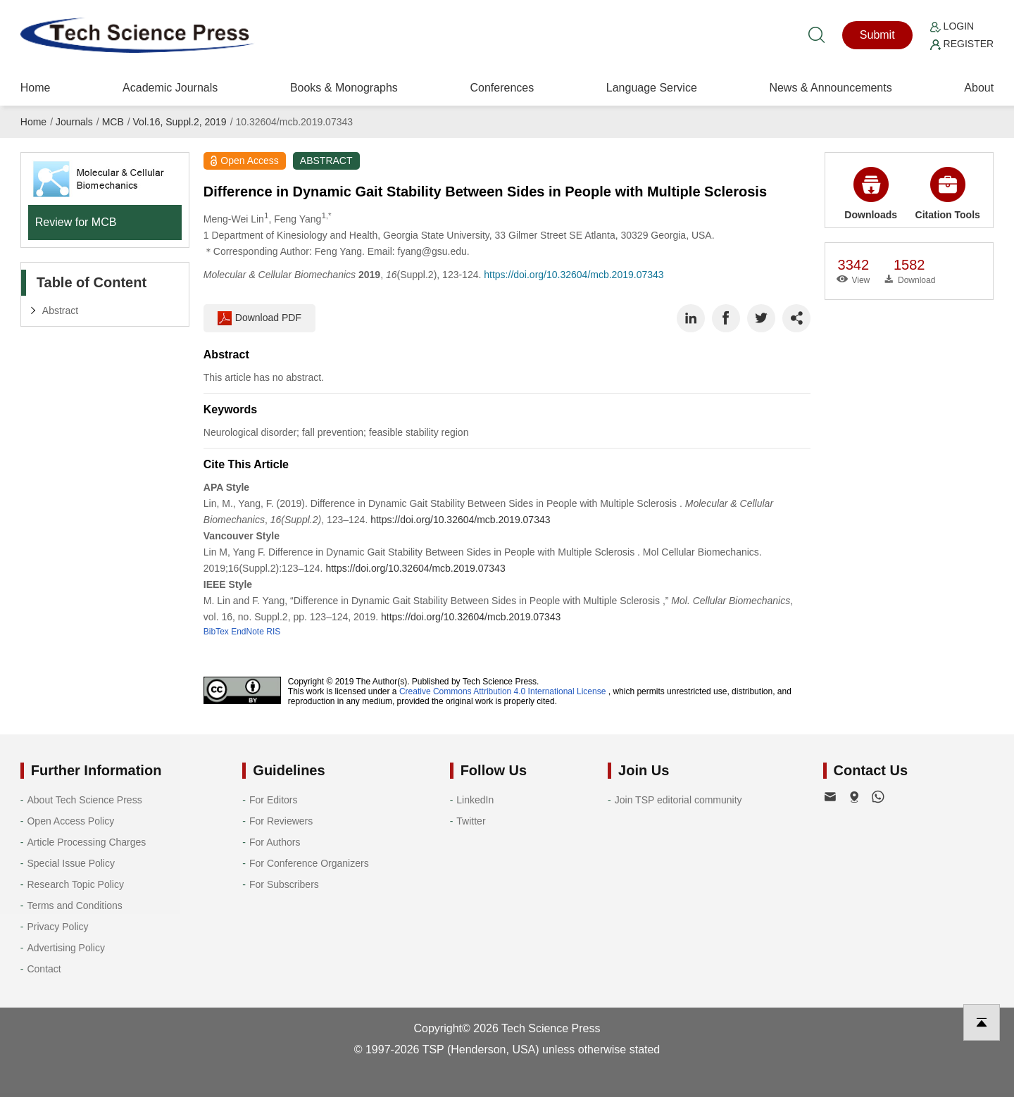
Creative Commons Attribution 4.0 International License (502, 691)
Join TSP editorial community (678, 799)
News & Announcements (830, 88)
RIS (273, 632)
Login (952, 26)
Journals (74, 121)
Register (962, 43)
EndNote (247, 632)
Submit (877, 35)
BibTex (216, 632)
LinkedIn (475, 799)
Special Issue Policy (71, 863)
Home (35, 88)
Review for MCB (76, 222)
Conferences (502, 88)
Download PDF (259, 318)
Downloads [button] (870, 193)
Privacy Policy (57, 926)
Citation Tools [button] (947, 193)
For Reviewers (281, 821)
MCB (113, 121)
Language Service (651, 88)
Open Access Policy (70, 821)
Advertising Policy (66, 947)
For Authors (274, 842)
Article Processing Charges (86, 842)
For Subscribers (284, 884)
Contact (44, 968)
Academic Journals (170, 88)
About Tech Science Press (84, 799)
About (979, 88)
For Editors (273, 799)
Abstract (60, 310)
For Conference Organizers (309, 863)
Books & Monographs (344, 88)
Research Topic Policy (75, 884)
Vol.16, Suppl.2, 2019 (180, 121)
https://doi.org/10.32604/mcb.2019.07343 (573, 274)
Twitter (470, 821)
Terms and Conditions (74, 905)
